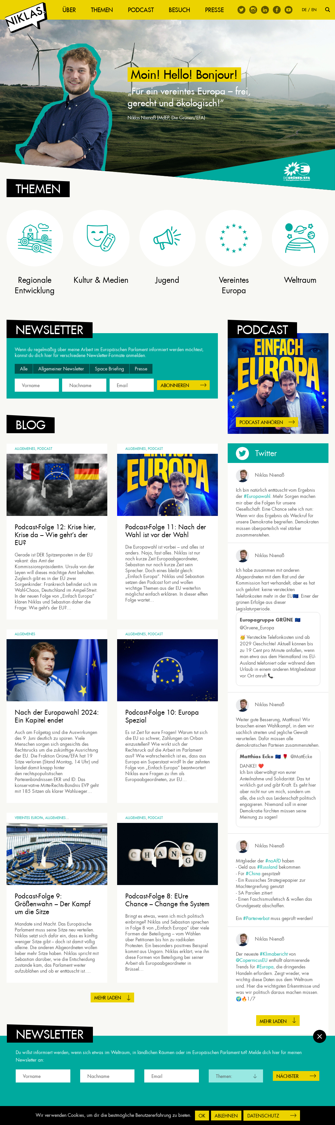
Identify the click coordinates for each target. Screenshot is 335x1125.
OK (202, 1116)
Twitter (241, 10)
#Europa (264, 967)
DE (304, 9)
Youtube (288, 10)
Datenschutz (263, 1116)
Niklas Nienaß (269, 475)
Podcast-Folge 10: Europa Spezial (162, 716)
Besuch (179, 10)
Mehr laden (107, 998)
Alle (23, 369)
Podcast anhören (261, 422)
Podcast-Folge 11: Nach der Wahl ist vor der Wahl (165, 531)
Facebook (277, 10)
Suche (328, 10)
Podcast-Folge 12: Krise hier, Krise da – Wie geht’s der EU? (55, 535)
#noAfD (273, 861)
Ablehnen (226, 1116)
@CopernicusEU (252, 960)
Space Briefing (109, 369)
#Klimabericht (274, 954)
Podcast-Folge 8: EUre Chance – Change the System (167, 900)
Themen (102, 10)
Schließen (319, 1036)
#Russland (267, 867)
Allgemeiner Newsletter (61, 369)
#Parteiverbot (256, 918)
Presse (214, 10)
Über (69, 10)
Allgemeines (25, 449)
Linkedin (265, 10)
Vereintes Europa (29, 818)
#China (253, 874)
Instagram (253, 10)
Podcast (141, 10)
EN (313, 9)
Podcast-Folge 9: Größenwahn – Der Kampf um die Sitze (52, 904)
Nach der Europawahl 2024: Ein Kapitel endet (57, 716)
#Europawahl (257, 496)
